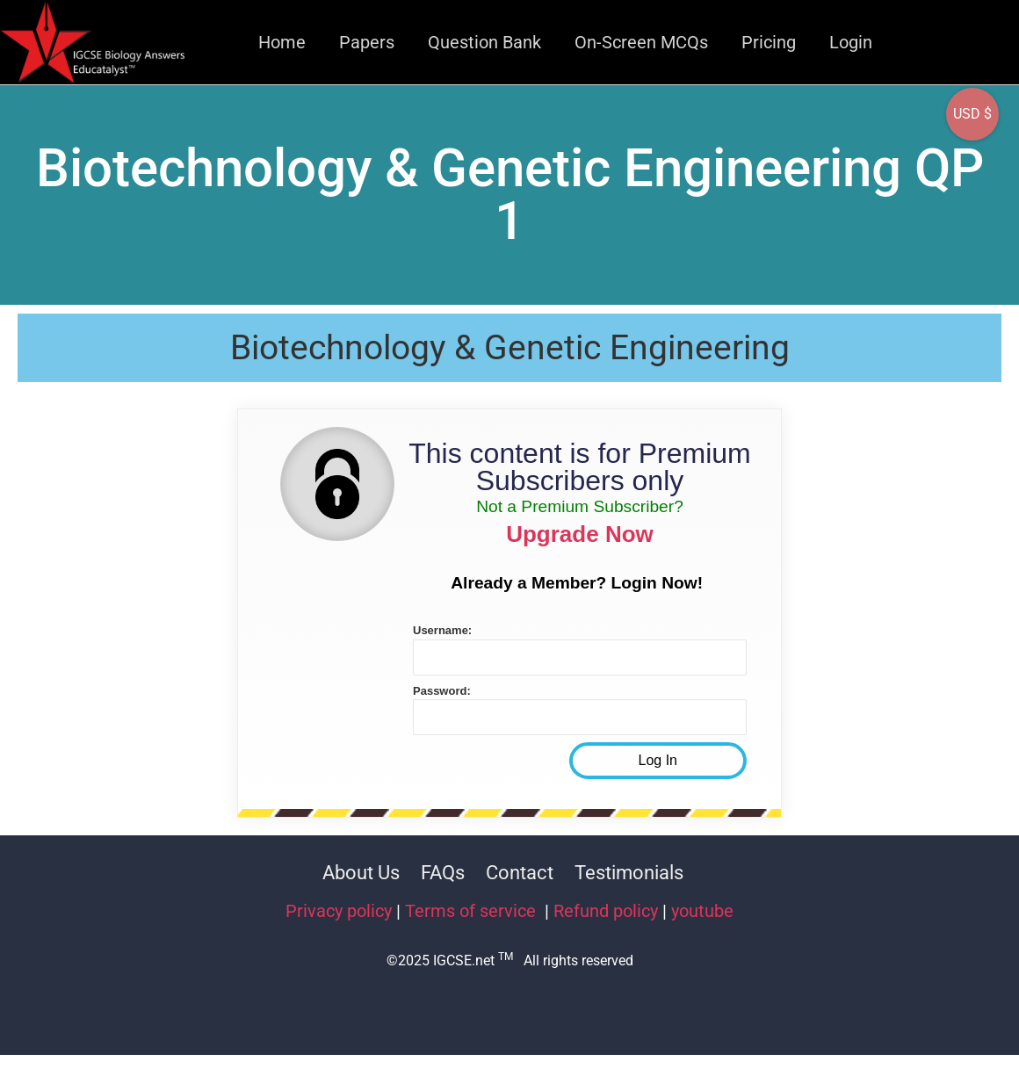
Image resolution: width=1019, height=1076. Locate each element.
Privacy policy (338, 910)
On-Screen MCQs (641, 42)
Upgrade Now (580, 534)
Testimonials (629, 873)
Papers (366, 42)
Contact (519, 873)
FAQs (443, 873)
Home (282, 42)
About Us (361, 873)
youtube (702, 910)
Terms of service (472, 910)
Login (850, 42)
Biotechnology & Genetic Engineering (510, 348)
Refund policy (605, 910)
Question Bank (484, 42)
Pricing (768, 42)
